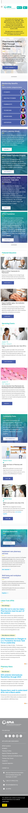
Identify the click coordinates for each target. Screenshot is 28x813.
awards (8, 235)
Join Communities (10, 438)
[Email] (4, 785)
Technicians (15, 110)
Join (19, 7)
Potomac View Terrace (7, 758)
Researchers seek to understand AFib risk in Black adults (14, 691)
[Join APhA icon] (4, 789)
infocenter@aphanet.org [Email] (12, 784)
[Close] (25, 19)
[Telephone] (4, 780)
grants (4, 231)
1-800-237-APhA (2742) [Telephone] (12, 780)
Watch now (7, 282)
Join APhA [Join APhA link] (8, 788)
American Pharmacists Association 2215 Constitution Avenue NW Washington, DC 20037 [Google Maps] (14, 775)
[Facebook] (6, 736)
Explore (7, 149)
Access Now (9, 543)
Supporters (15, 122)
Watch (8, 478)
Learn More (7, 239)
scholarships (19, 229)
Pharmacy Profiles (6, 751)
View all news (5, 671)
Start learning (10, 67)
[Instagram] (21, 736)
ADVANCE (4, 748)
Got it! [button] (4, 805)
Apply (6, 207)
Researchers (15, 116)
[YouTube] (17, 736)
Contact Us (5, 761)
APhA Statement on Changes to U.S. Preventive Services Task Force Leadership (13, 641)
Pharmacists (15, 104)
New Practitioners (15, 98)
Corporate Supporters (7, 763)
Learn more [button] (5, 801)
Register (7, 403)
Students (15, 92)
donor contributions (13, 226)
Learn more (7, 316)
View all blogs (5, 605)
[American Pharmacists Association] (8, 7)
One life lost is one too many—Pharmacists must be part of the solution (13, 611)
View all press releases (8, 635)
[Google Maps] (3, 772)
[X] (10, 736)
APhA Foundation (6, 746)
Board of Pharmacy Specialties (10, 753)
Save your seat (8, 361)
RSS (25, 663)
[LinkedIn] (13, 736)
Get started (8, 171)
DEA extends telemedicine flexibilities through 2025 (11, 676)
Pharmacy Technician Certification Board (12, 756)
